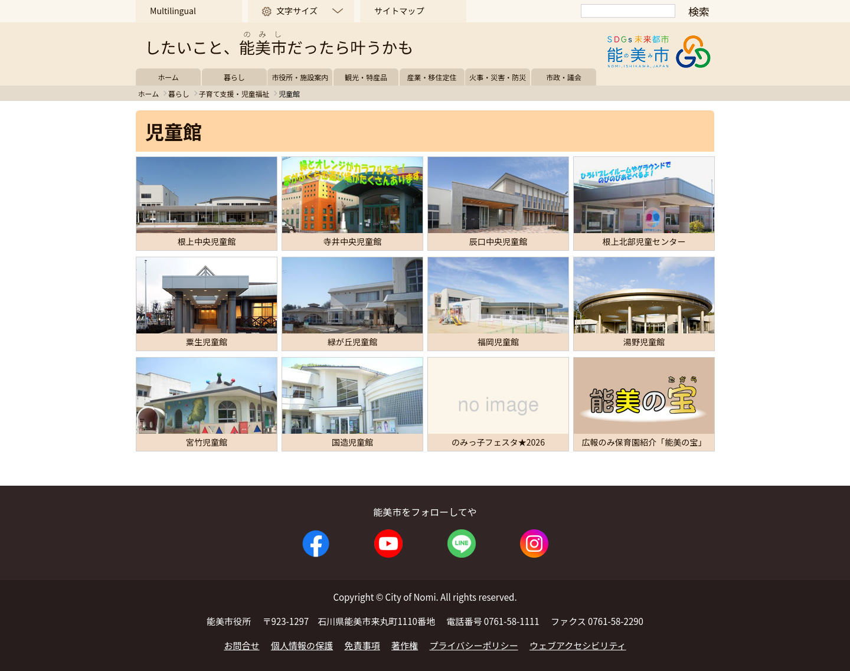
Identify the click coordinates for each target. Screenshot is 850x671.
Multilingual (173, 11)
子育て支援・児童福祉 (233, 94)
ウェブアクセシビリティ (577, 645)
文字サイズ (297, 11)
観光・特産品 (366, 77)
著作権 (404, 645)
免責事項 (362, 645)
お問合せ (241, 645)
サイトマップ (399, 11)
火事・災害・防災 (497, 77)
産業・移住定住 (432, 77)
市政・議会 (563, 77)
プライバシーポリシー (474, 645)
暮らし (234, 77)
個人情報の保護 (302, 645)
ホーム (168, 77)
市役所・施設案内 (300, 77)
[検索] (628, 11)
